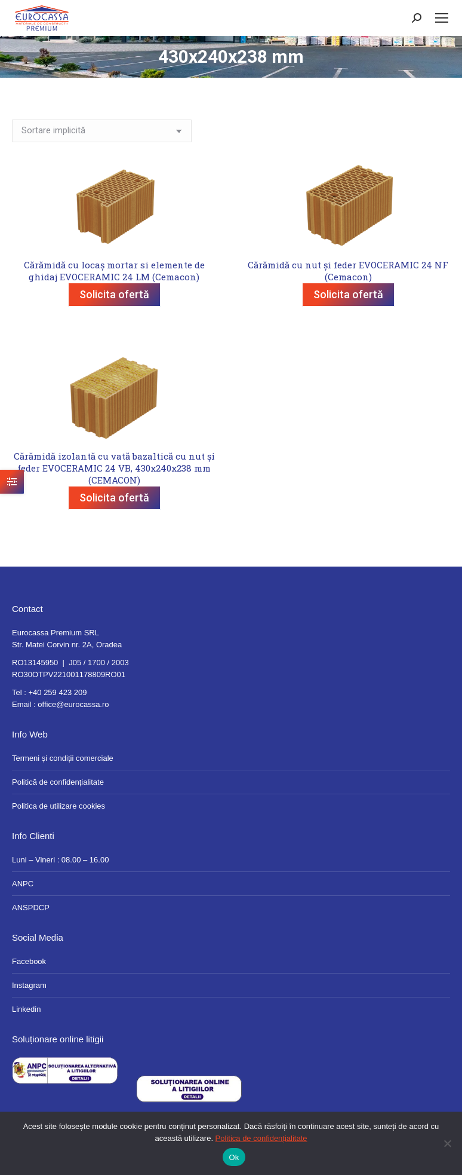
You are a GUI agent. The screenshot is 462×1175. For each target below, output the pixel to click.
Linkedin (26, 1009)
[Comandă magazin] (102, 131)
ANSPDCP (31, 907)
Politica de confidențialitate (261, 1138)
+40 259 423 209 (57, 692)
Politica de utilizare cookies (58, 805)
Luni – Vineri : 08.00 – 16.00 (60, 859)
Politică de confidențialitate (58, 782)
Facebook (29, 961)
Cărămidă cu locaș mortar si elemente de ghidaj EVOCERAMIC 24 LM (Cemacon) (114, 271)
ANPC (22, 883)
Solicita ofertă (114, 294)
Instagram (29, 985)
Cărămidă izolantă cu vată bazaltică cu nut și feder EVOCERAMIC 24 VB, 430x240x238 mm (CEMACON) (114, 468)
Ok (234, 1157)
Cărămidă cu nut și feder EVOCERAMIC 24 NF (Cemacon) (348, 271)
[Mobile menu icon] (441, 18)
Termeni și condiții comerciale (62, 758)
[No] (447, 1143)
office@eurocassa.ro (73, 704)
